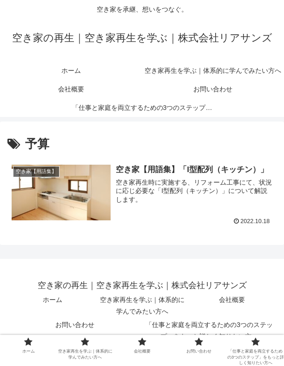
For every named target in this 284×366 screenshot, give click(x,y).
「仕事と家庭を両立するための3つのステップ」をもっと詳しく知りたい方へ (209, 330)
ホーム (52, 299)
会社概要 (232, 299)
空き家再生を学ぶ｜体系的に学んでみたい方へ (142, 305)
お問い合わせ (74, 324)
